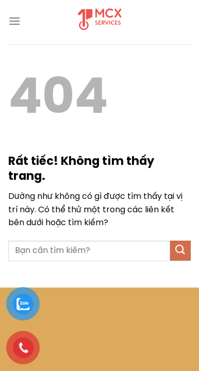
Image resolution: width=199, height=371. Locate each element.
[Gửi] (180, 251)
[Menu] (14, 20)
